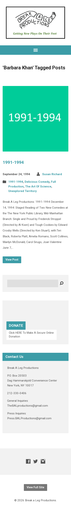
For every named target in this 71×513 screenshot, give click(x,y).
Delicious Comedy (37, 181)
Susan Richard (52, 174)
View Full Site (35, 487)
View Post (11, 259)
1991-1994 (13, 162)
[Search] (32, 283)
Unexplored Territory (22, 191)
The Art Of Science (38, 186)
